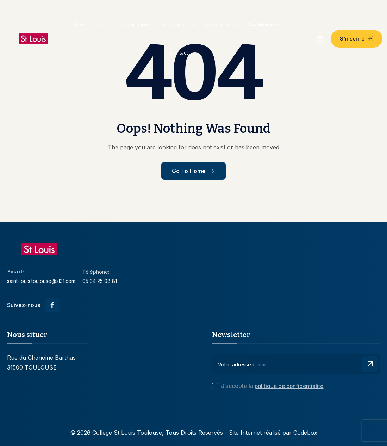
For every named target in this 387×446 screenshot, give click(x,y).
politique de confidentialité (289, 386)
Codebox (305, 432)
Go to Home (193, 170)
